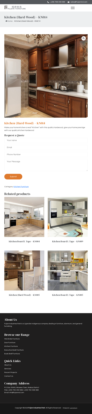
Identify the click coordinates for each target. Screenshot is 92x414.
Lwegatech (73, 408)
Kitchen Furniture (21, 187)
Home (9, 21)
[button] (83, 38)
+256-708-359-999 (57, 2)
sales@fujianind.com (79, 2)
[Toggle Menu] (78, 8)
